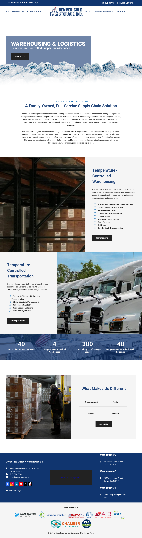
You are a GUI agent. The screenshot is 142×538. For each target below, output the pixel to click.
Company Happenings (104, 11)
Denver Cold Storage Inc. (69, 477)
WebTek (81, 533)
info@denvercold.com (19, 477)
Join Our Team (107, 3)
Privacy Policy (89, 533)
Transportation (33, 11)
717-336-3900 (13, 2)
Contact (121, 11)
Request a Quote (126, 3)
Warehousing (18, 11)
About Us (103, 424)
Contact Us (20, 56)
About (88, 11)
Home (8, 11)
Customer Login (30, 2)
